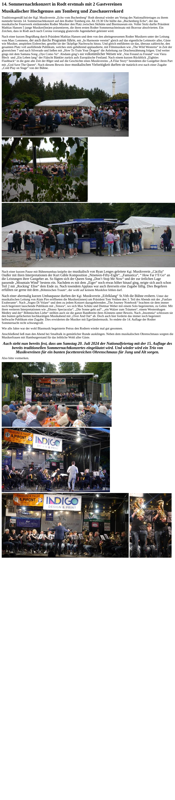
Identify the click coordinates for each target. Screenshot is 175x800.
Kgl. (36, 17)
